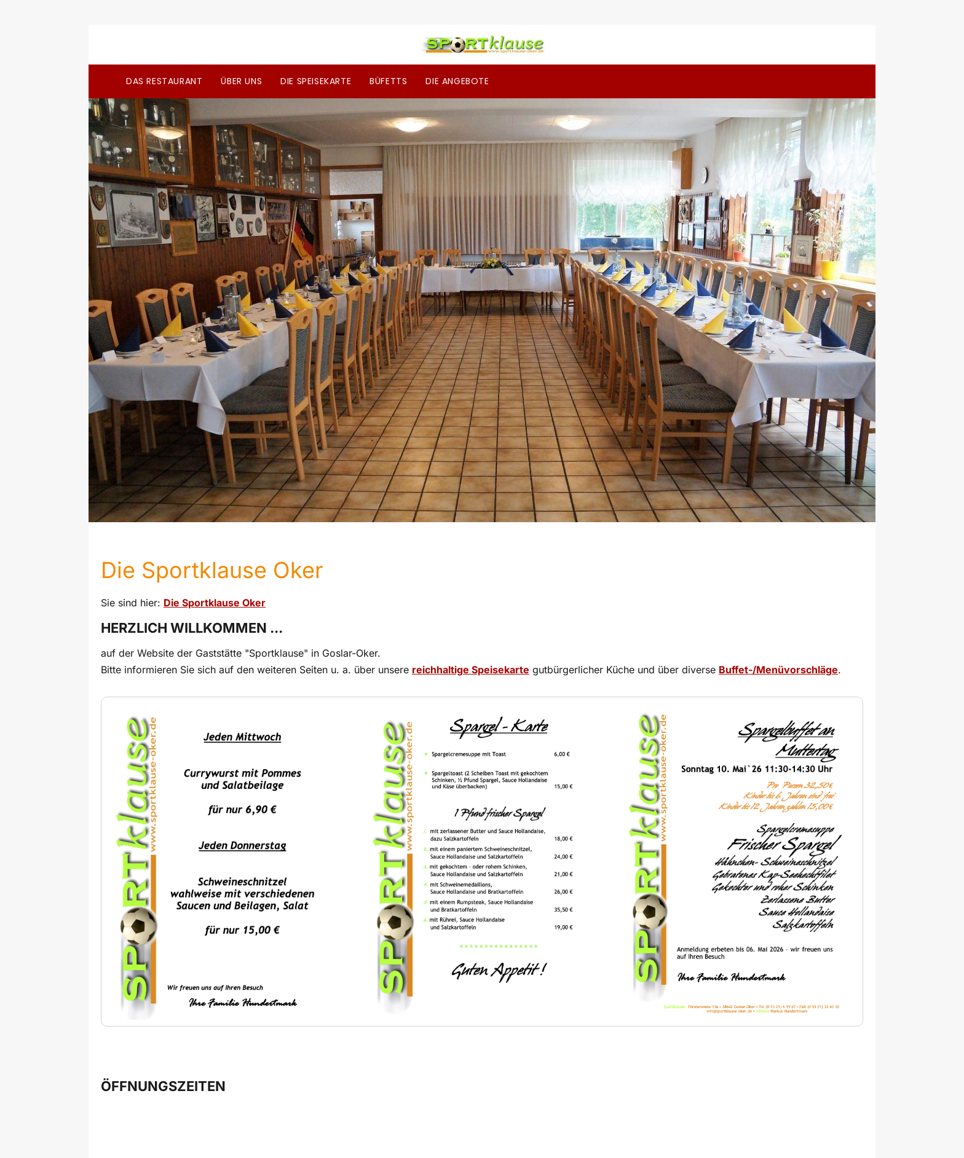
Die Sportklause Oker (215, 603)
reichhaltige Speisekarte (470, 669)
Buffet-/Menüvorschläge (778, 669)
